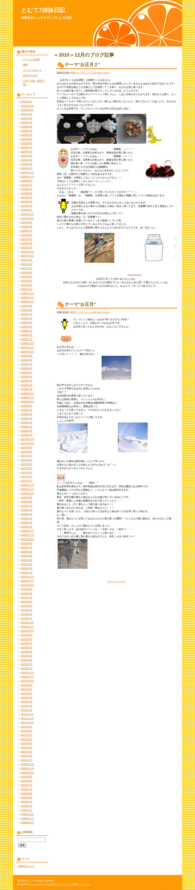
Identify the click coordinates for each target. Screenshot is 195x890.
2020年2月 (26, 335)
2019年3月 (26, 381)
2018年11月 (27, 397)
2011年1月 (26, 760)
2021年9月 (26, 260)
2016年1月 (26, 526)
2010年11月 (27, 768)
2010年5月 (26, 793)
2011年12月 (27, 714)
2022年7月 (26, 231)
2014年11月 (27, 581)
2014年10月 (27, 585)
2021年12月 (27, 251)
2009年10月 (27, 822)
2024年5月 (26, 151)
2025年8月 (26, 118)
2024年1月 (26, 168)
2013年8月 (26, 639)
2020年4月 (26, 326)
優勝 (25, 65)
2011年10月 (27, 722)
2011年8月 (26, 731)
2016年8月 (26, 501)
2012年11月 (27, 676)
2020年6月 (26, 318)
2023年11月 (27, 176)
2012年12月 (27, 672)
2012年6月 (26, 689)
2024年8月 (26, 143)
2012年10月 (27, 681)
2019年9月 (26, 356)
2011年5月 (26, 743)
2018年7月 (26, 410)
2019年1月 (26, 389)
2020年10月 (27, 301)
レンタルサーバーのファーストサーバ (51, 884)
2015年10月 (27, 539)
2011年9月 (26, 726)
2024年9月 (26, 139)
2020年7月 (26, 314)
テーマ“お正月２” (82, 64)
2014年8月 (26, 593)
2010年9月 (26, 777)
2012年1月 (26, 710)
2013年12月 (27, 622)
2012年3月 (26, 701)
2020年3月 (26, 331)
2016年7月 (26, 506)
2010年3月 (26, 802)
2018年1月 (26, 435)
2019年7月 (26, 364)
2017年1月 (26, 481)
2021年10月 (27, 256)
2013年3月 (26, 660)
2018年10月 (27, 401)
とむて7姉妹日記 (43, 10)
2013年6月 (26, 647)
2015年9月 (26, 543)
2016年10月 (27, 493)
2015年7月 (26, 547)
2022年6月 (26, 235)
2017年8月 (26, 451)
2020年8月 (26, 310)
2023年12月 (27, 172)
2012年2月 (26, 706)
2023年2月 (26, 206)
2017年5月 (26, 464)
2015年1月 (26, 572)
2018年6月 (26, 414)
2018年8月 (26, 406)
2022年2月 (26, 247)
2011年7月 (26, 735)
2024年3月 (26, 160)
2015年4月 (26, 560)
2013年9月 (26, 635)
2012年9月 (26, 685)
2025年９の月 (30, 75)
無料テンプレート (81, 884)
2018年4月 (26, 422)
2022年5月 (26, 239)
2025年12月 (27, 106)
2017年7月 (26, 456)
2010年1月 (26, 810)
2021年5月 (26, 276)
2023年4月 (26, 197)
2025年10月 (27, 110)
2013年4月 (26, 656)
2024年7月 (26, 147)
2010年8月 (26, 781)
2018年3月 (26, 426)
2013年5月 (26, 651)
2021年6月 (26, 272)
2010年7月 (26, 785)
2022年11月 (27, 214)
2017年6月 (26, 460)
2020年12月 (27, 293)
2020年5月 (26, 322)
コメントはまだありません (96, 72)
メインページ (116, 581)
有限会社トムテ (26, 866)
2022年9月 (26, 222)
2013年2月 (26, 664)
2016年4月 (26, 514)
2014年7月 (26, 597)
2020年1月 (26, 339)
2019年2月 (26, 385)
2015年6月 (26, 551)
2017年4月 (26, 468)
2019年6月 (26, 368)
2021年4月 (26, 281)
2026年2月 (26, 101)
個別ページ (76, 72)
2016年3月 (26, 518)
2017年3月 (26, 472)
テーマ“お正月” (80, 304)
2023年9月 (26, 181)
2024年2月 (26, 164)
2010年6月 (26, 789)
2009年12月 (27, 814)
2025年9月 (26, 114)
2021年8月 (26, 264)
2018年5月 (26, 418)
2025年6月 (26, 126)
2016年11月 (27, 489)
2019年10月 (27, 351)
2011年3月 (26, 751)
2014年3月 (26, 610)
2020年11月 (27, 297)
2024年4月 (26, 156)
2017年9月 (26, 447)
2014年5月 (26, 606)
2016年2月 (26, 522)
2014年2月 (26, 614)
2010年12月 (27, 764)
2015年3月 (26, 564)
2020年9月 (26, 306)
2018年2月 (26, 431)
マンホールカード (32, 70)
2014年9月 (26, 589)
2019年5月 (26, 372)
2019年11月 (27, 347)
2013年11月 (27, 626)
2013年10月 (27, 631)
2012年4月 (26, 697)
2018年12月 (27, 393)
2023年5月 (26, 193)
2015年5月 (26, 556)
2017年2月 (26, 476)
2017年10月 (27, 443)
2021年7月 (26, 268)
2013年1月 (26, 668)
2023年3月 (26, 201)
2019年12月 (27, 343)
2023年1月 (26, 210)
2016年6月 (26, 510)
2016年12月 (27, 485)
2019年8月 (26, 360)
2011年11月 (27, 718)
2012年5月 (26, 693)
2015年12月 (27, 531)
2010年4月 (26, 797)
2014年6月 (26, 601)
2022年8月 (26, 226)
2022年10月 (27, 218)
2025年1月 (26, 135)
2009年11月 (27, 818)
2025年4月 (26, 131)
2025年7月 (26, 122)
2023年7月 (26, 185)
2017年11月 (27, 439)
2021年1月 (26, 289)
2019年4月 (26, 376)
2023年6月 (26, 189)
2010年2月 (26, 806)
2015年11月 (27, 535)
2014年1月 (26, 618)
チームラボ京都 (31, 59)
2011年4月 (26, 747)
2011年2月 (26, 756)
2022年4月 (26, 243)
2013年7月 (26, 643)
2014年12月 (27, 576)
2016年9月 (26, 497)
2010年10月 (27, 772)
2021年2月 (26, 285)
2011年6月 (26, 739)
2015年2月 (26, 568)
